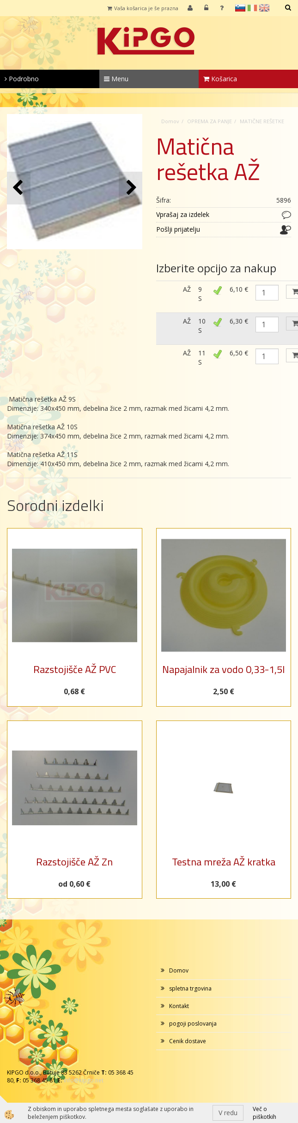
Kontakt (179, 1006)
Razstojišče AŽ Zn (74, 862)
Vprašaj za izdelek (182, 214)
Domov (170, 121)
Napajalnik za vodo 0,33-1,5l (223, 669)
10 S (202, 326)
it (252, 8)
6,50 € (239, 352)
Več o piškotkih (264, 1113)
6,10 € (239, 289)
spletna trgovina (190, 988)
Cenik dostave (187, 1041)
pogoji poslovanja (193, 1023)
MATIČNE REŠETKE (262, 121)
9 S (200, 294)
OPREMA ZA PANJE (209, 121)
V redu (228, 1112)
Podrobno (22, 78)
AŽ (187, 289)
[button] (130, 188)
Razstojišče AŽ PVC (74, 669)
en (264, 8)
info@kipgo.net (83, 1080)
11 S (202, 357)
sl (240, 8)
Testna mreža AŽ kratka (223, 862)
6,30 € (239, 321)
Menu (116, 78)
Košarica (220, 78)
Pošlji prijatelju (178, 229)
